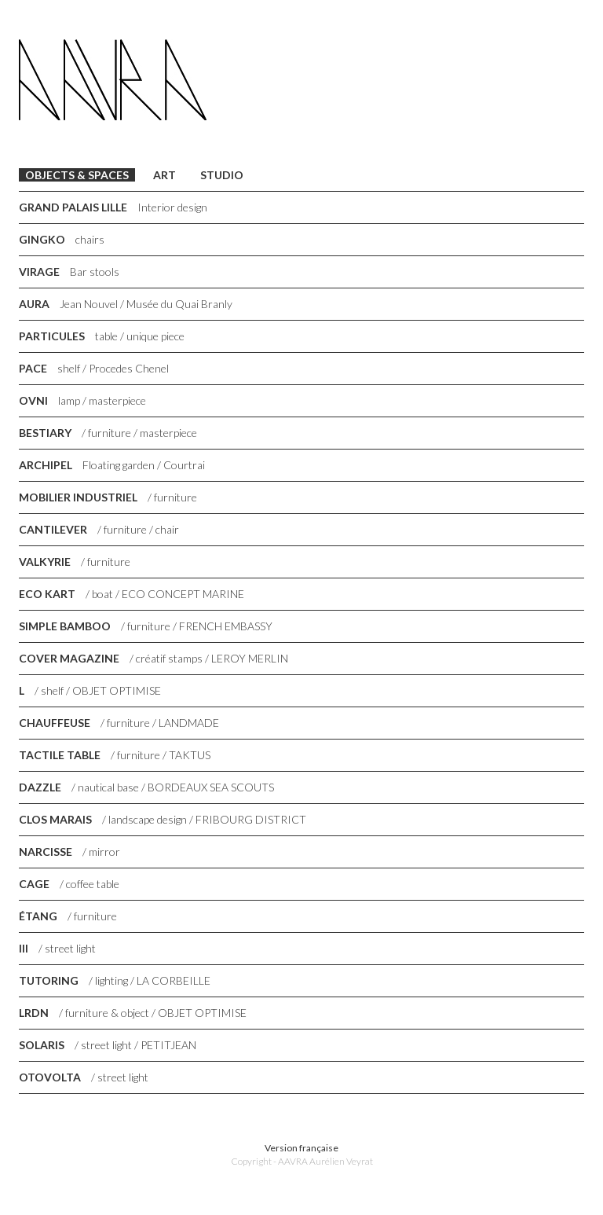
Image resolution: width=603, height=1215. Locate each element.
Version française (301, 1148)
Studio (221, 175)
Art (164, 175)
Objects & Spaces (77, 175)
